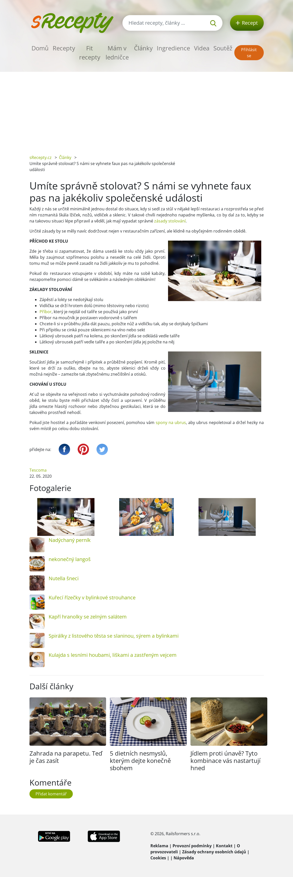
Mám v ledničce (117, 52)
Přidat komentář (51, 794)
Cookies (158, 858)
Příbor (46, 311)
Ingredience (173, 48)
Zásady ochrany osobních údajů (214, 852)
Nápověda (184, 858)
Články (143, 48)
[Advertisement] (146, 109)
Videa (201, 48)
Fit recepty (89, 52)
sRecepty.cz (40, 157)
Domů (40, 48)
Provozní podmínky (192, 846)
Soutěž (222, 48)
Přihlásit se (249, 52)
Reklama (159, 846)
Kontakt (224, 846)
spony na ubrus (171, 422)
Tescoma (38, 470)
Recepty (64, 48)
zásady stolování (170, 221)
